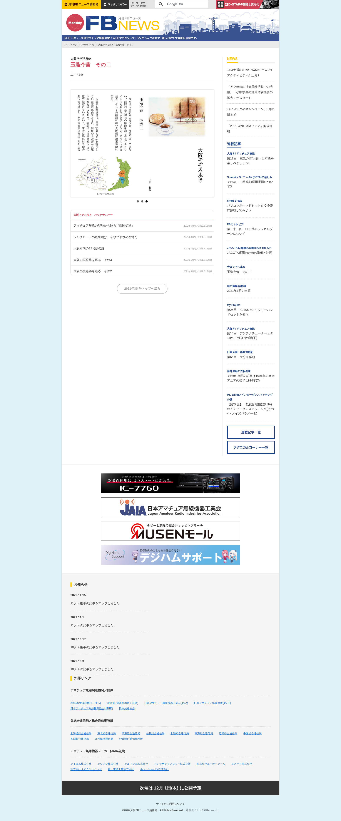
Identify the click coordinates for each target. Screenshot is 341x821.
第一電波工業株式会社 (121, 769)
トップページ (70, 44)
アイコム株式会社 (80, 763)
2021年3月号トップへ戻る (142, 288)
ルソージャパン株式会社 (154, 769)
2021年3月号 (87, 44)
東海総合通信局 (204, 733)
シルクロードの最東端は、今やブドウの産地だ (105, 237)
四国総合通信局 (79, 738)
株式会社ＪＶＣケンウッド (86, 769)
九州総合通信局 (104, 738)
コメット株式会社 (241, 763)
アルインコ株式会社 (136, 763)
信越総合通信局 (155, 733)
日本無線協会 (127, 708)
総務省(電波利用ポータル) (85, 703)
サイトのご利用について (170, 803)
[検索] (181, 4)
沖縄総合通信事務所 (131, 738)
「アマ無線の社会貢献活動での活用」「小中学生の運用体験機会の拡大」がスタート (250, 92)
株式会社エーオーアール (211, 763)
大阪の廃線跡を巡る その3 (93, 260)
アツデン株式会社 (107, 763)
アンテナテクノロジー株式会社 (172, 763)
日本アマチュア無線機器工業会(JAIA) (166, 703)
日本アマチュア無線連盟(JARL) (212, 703)
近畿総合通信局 (228, 733)
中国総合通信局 (252, 733)
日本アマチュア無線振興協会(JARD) (91, 708)
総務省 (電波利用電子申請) (122, 703)
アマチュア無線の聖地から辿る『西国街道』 (104, 225)
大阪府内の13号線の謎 (89, 248)
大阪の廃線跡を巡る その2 (93, 271)
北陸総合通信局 (179, 733)
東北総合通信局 (106, 733)
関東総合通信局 (131, 733)
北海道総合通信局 (80, 733)
